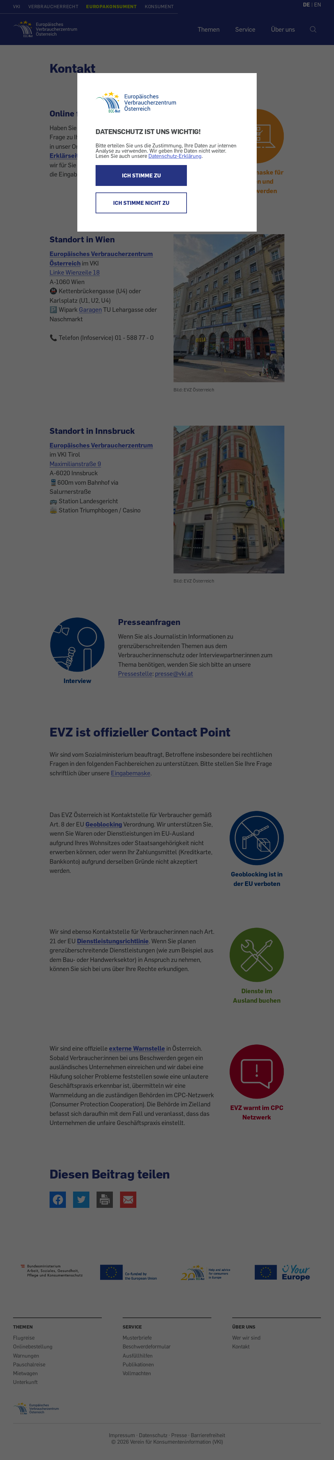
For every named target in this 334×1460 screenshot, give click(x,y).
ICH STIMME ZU (141, 175)
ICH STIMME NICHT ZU (141, 203)
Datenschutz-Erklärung (175, 156)
